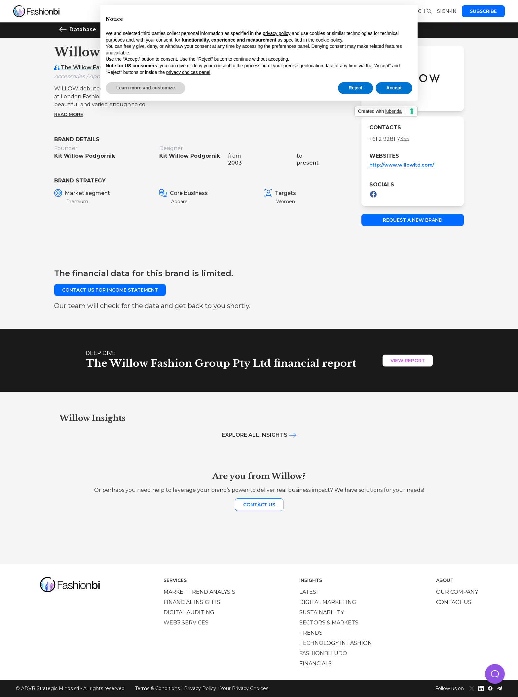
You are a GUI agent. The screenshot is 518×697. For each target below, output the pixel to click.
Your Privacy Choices (244, 688)
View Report (407, 361)
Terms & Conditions (157, 688)
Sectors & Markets (328, 622)
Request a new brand (412, 220)
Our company (457, 592)
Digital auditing (189, 612)
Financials (315, 663)
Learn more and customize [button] (145, 87)
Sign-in (447, 11)
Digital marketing (327, 602)
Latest (309, 592)
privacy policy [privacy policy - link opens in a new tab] (276, 33)
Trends (310, 633)
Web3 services (186, 622)
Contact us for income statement (110, 290)
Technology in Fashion (335, 643)
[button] (495, 674)
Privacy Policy (200, 688)
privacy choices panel (188, 72)
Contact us (259, 505)
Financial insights (192, 602)
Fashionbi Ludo (323, 653)
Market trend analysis (199, 592)
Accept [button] (394, 87)
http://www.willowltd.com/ (401, 165)
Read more (68, 114)
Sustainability (321, 612)
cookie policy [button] (329, 40)
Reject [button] (355, 87)
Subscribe (483, 11)
